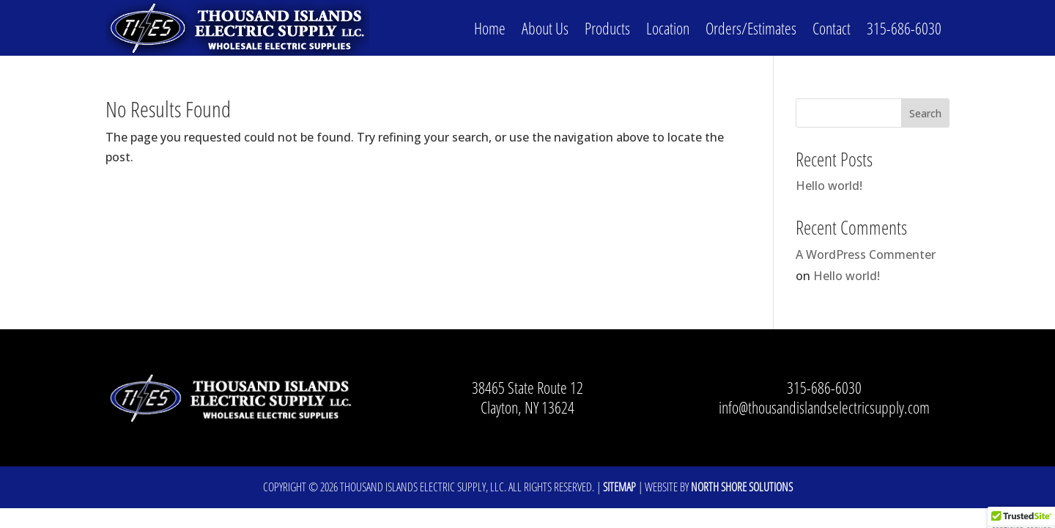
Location (667, 28)
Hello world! (829, 185)
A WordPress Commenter (866, 254)
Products (607, 28)
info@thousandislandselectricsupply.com (824, 407)
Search (925, 113)
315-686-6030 (904, 28)
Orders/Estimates (751, 28)
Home (490, 28)
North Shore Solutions (742, 487)
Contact (831, 28)
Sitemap (619, 487)
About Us (545, 28)
